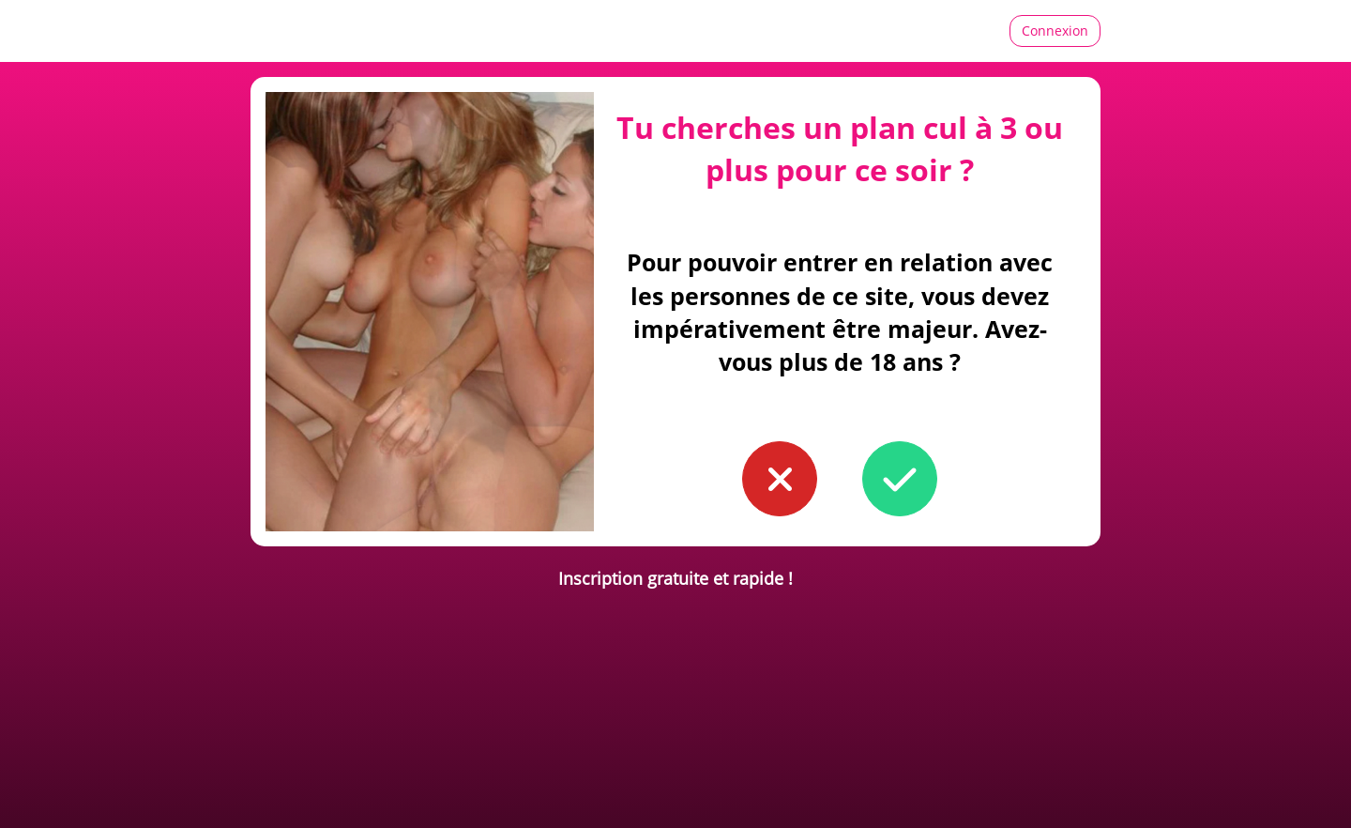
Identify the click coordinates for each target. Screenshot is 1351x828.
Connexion (1055, 30)
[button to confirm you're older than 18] (899, 478)
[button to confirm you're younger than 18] (779, 478)
